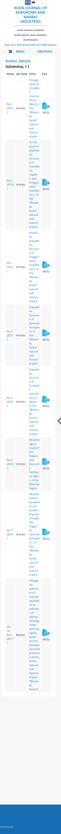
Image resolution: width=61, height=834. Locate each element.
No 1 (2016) (10, 267)
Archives (44, 51)
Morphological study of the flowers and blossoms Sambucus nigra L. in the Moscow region (34, 464)
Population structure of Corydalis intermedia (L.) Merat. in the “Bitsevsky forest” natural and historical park (34, 402)
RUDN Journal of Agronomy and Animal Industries (30, 23)
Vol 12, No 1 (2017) (10, 635)
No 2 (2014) (10, 464)
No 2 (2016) (10, 184)
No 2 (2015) (10, 108)
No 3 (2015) (10, 534)
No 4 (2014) (10, 402)
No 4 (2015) (10, 335)
